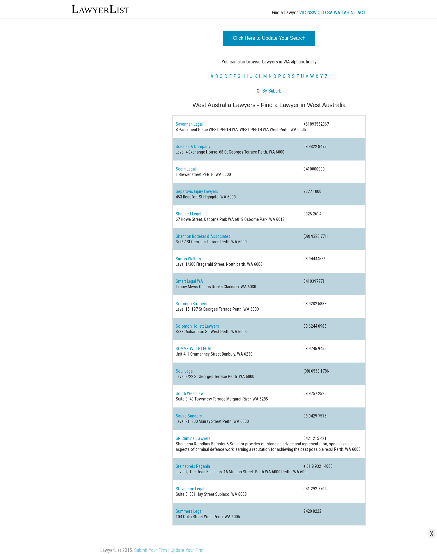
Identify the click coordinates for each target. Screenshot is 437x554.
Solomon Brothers (191, 303)
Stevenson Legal (190, 488)
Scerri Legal (186, 169)
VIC (302, 12)
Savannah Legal (189, 124)
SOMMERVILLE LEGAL (194, 348)
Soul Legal (185, 371)
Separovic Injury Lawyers (197, 191)
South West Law (190, 393)
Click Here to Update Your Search (269, 38)
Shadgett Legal (188, 213)
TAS (345, 12)
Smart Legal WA (189, 281)
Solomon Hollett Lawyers (197, 326)
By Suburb (272, 91)
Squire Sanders (189, 416)
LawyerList (100, 9)
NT (353, 12)
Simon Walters (188, 258)
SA (330, 12)
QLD (322, 12)
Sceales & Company (193, 146)
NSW (312, 12)
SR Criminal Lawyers (193, 438)
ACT (361, 12)
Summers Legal (189, 511)
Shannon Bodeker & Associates (203, 236)
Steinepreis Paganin (193, 466)
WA (337, 12)
